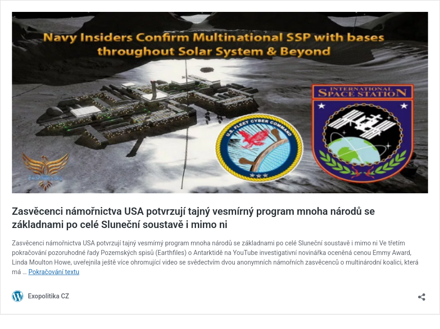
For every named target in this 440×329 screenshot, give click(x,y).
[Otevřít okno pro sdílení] (421, 294)
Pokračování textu (53, 272)
